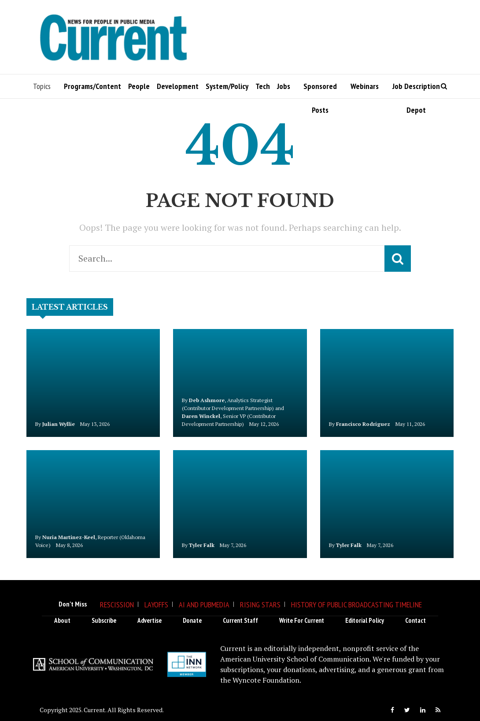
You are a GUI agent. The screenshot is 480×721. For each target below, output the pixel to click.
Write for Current (301, 620)
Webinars (365, 86)
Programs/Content (92, 86)
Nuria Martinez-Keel (68, 537)
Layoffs (156, 604)
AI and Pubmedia (204, 604)
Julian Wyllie (58, 424)
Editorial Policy (364, 620)
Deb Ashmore (207, 400)
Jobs (283, 86)
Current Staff (240, 620)
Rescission (117, 604)
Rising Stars (260, 604)
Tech (262, 86)
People (139, 86)
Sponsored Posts (320, 89)
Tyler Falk (201, 545)
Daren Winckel (201, 416)
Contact (415, 620)
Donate (192, 620)
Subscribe (104, 620)
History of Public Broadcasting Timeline (356, 604)
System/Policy (227, 86)
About (62, 620)
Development (178, 86)
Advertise (149, 620)
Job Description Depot (416, 89)
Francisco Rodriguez (363, 424)
